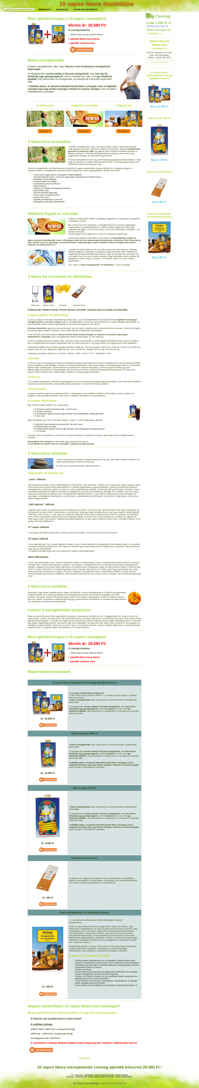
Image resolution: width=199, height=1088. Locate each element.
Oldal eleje (84, 1058)
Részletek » (45, 131)
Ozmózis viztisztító (121, 1075)
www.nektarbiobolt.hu (159, 62)
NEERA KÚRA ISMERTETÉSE (41, 9)
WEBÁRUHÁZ (67, 9)
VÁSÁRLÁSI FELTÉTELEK (108, 9)
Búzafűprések (89, 1075)
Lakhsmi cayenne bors (159, 171)
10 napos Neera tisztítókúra (97, 4)
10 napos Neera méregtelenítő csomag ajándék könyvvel (159, 75)
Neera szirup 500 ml (159, 118)
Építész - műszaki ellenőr (123, 1076)
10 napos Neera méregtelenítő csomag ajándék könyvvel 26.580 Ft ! (99, 1067)
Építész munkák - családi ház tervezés (101, 1076)
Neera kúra (79, 1075)
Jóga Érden (70, 1076)
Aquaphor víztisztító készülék (104, 1075)
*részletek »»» (155, 33)
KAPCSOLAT (85, 9)
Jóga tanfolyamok (81, 1076)
